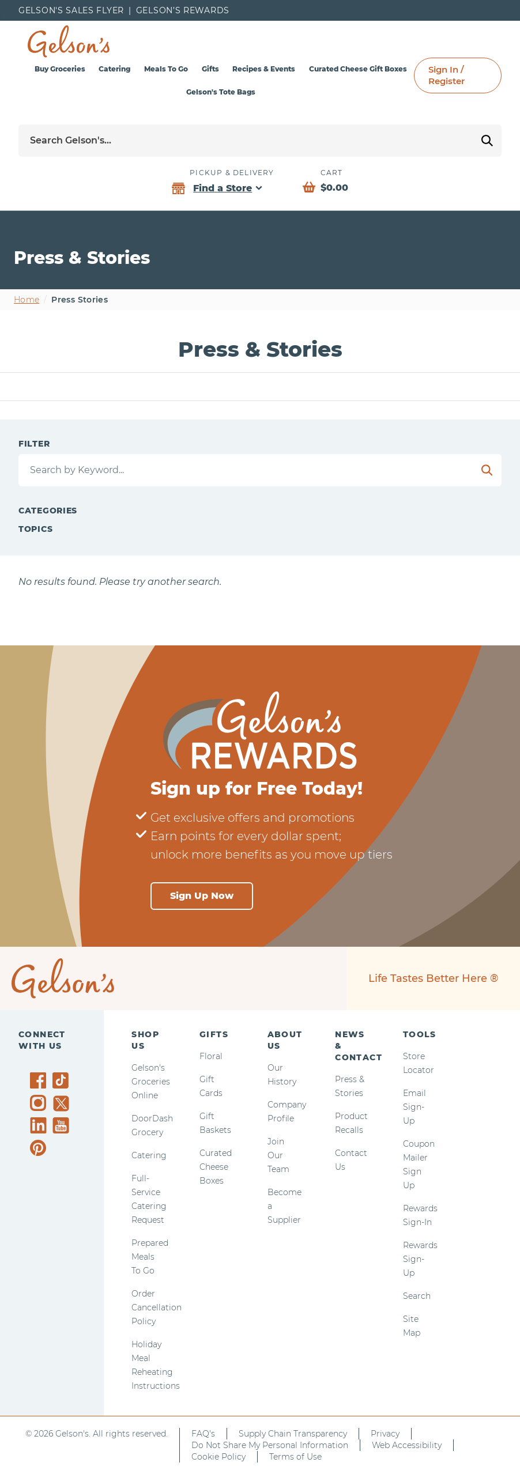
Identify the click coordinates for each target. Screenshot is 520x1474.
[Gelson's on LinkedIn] (40, 1125)
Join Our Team (278, 1155)
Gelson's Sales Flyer (71, 10)
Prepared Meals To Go (149, 1257)
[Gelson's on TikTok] (62, 1082)
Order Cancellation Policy (156, 1307)
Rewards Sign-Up (420, 1259)
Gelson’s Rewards (182, 10)
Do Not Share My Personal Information (269, 1445)
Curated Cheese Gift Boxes (358, 69)
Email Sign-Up (414, 1107)
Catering (114, 69)
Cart (332, 172)
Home (26, 299)
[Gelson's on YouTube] (62, 1127)
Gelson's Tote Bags (220, 92)
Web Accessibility (407, 1445)
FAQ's (203, 1433)
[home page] (69, 41)
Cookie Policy (218, 1457)
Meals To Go (166, 69)
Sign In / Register (446, 75)
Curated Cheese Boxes (215, 1167)
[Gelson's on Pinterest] (40, 1148)
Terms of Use (295, 1457)
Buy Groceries (60, 69)
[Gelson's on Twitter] (62, 1103)
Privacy (385, 1433)
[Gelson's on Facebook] (40, 1080)
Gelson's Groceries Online (150, 1082)
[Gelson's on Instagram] (40, 1103)
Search (417, 1296)
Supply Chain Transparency (293, 1433)
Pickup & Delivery (232, 172)
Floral (211, 1056)
